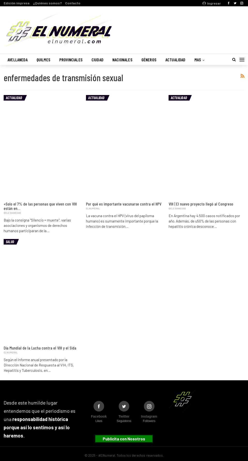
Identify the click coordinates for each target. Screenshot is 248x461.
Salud (10, 241)
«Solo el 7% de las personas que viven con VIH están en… (40, 206)
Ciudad (97, 59)
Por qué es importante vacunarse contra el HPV (123, 204)
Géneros (148, 59)
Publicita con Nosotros (124, 438)
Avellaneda (18, 59)
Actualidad (175, 59)
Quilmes (43, 59)
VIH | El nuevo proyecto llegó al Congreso (201, 204)
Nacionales (122, 59)
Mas (197, 59)
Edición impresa (17, 3)
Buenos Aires (182, 27)
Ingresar (211, 3)
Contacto (72, 3)
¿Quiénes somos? (47, 3)
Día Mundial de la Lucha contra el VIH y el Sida (40, 347)
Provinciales (71, 59)
